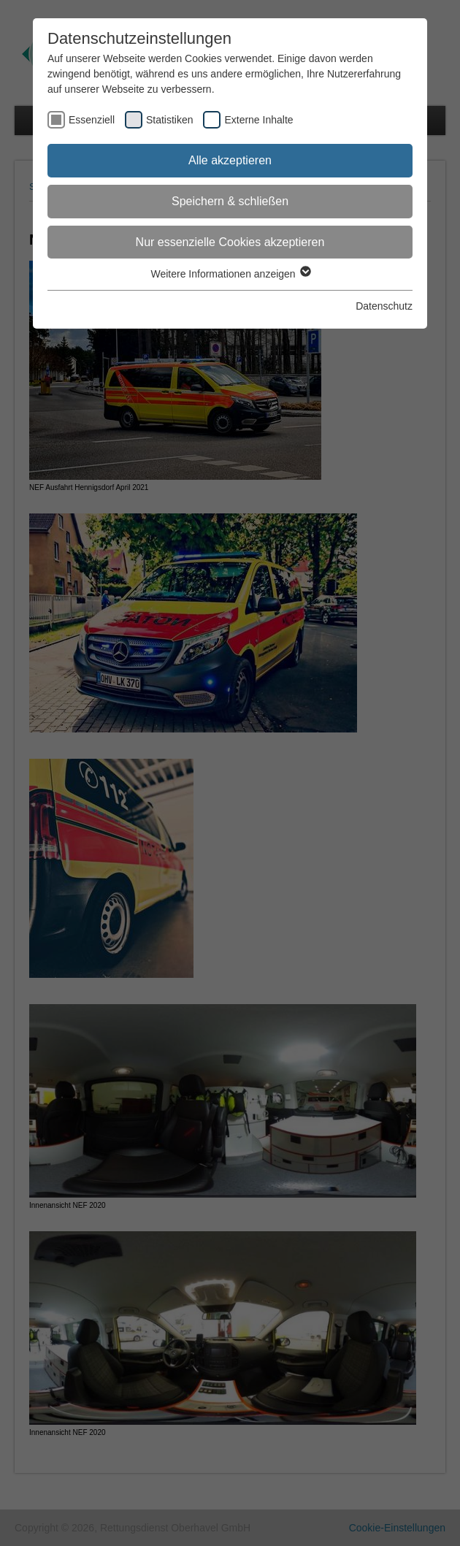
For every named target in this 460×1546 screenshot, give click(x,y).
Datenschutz (384, 306)
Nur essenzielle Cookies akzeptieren (230, 242)
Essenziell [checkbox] (92, 120)
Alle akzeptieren (230, 160)
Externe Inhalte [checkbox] (258, 120)
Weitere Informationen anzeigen (229, 274)
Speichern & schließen (230, 201)
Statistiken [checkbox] (169, 120)
